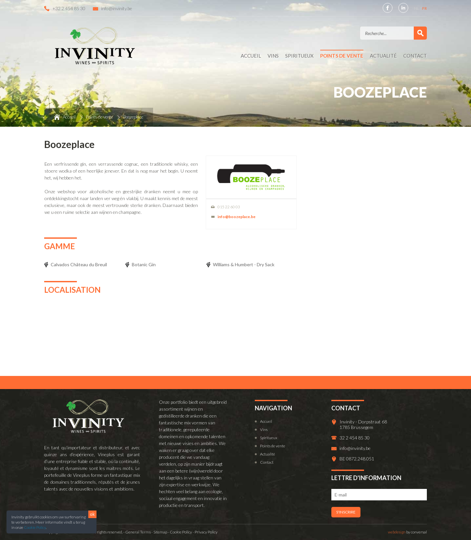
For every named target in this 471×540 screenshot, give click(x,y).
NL (417, 8)
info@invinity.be (116, 8)
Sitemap (160, 532)
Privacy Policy (206, 532)
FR (424, 8)
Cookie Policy (35, 527)
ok (92, 514)
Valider (420, 33)
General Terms (138, 532)
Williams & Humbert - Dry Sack (243, 264)
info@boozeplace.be (236, 216)
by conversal (407, 532)
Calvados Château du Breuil (79, 264)
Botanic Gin (144, 264)
